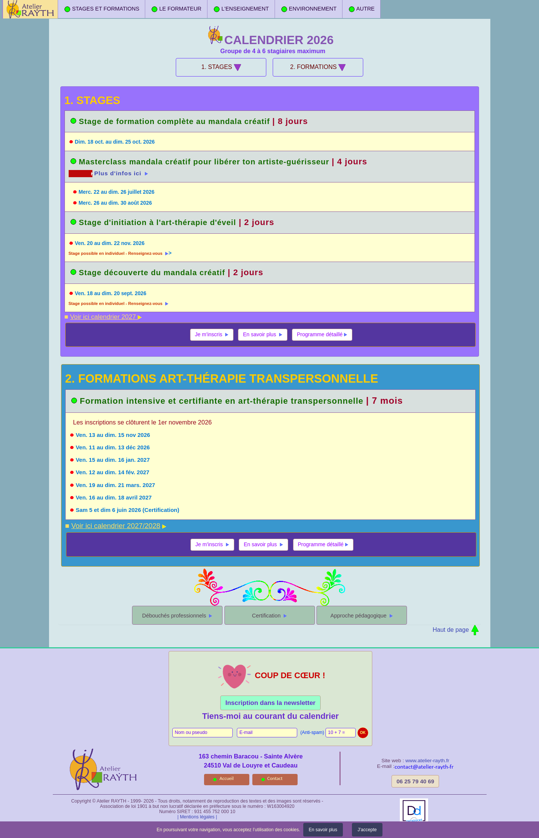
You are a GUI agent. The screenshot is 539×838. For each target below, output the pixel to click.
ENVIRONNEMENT (308, 9)
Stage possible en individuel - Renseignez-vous (119, 253)
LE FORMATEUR (176, 9)
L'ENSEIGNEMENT (241, 9)
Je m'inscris (212, 334)
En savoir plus (263, 334)
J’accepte (367, 829)
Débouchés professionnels (177, 616)
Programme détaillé (322, 334)
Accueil (227, 778)
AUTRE (361, 9)
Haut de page (456, 630)
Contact (275, 778)
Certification (269, 616)
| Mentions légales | (197, 817)
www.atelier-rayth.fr (427, 760)
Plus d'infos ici (121, 173)
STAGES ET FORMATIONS (101, 9)
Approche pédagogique (361, 616)
